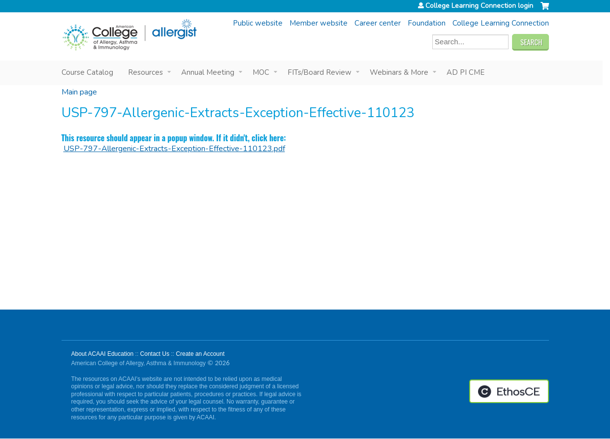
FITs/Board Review (320, 72)
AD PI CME (465, 72)
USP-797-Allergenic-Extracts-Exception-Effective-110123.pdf (174, 148)
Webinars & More (399, 72)
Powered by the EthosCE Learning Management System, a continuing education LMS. (509, 391)
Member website (318, 23)
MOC (261, 72)
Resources (145, 72)
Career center (377, 23)
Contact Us (154, 353)
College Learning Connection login (479, 5)
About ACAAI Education (102, 353)
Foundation (427, 23)
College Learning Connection (500, 23)
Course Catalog (87, 72)
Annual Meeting (207, 72)
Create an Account (200, 353)
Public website (258, 23)
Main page (79, 92)
